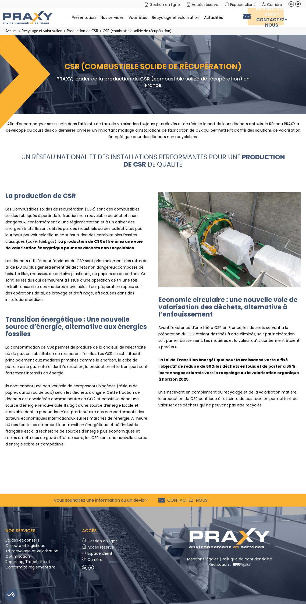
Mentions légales (203, 559)
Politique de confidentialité (247, 559)
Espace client (242, 4)
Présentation (84, 17)
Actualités (213, 17)
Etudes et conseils (22, 540)
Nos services (112, 17)
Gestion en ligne (165, 4)
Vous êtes (138, 17)
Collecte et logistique (25, 545)
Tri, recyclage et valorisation (31, 551)
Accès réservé (205, 4)
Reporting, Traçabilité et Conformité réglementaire (30, 564)
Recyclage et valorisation (175, 17)
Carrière (274, 4)
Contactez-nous (186, 500)
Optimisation (17, 556)
